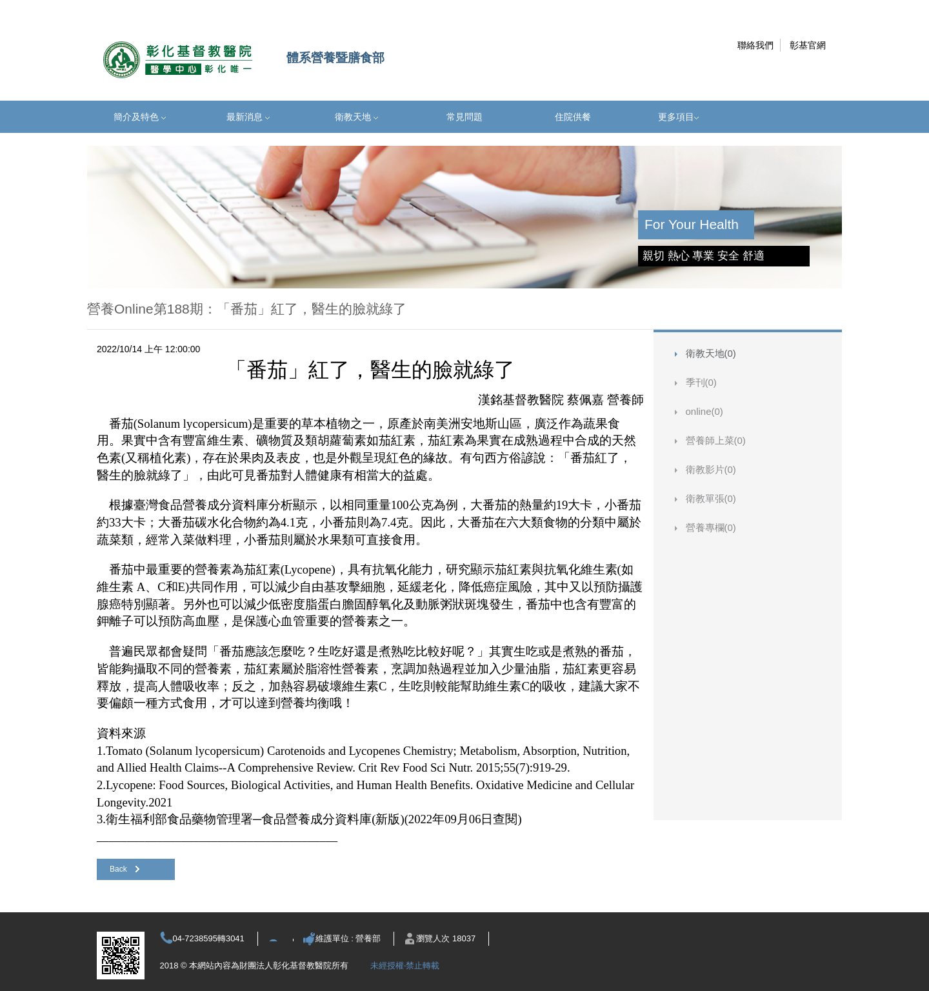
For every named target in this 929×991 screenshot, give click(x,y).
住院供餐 (573, 117)
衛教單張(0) (711, 498)
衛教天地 (356, 117)
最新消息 (248, 117)
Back (124, 869)
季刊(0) (701, 382)
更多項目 (678, 117)
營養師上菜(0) (716, 440)
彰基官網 (808, 45)
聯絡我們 (755, 45)
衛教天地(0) (711, 353)
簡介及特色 (140, 117)
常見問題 (464, 117)
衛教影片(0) (711, 469)
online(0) (704, 411)
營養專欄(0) (711, 527)
